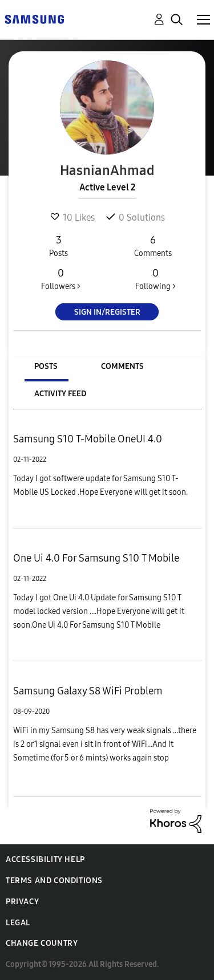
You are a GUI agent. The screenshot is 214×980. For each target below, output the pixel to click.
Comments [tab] (122, 366)
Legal (18, 923)
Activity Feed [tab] (60, 393)
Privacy (22, 901)
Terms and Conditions (54, 880)
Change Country (42, 943)
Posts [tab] (46, 366)
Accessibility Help (45, 859)
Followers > (61, 278)
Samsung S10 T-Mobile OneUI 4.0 (87, 439)
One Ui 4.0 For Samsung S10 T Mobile (96, 558)
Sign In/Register (107, 312)
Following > (155, 278)
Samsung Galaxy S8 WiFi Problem (88, 691)
